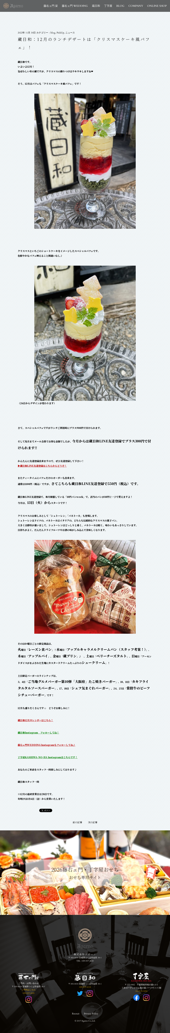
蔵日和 (96, 6)
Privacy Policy (91, 1013)
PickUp (60, 32)
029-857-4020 (88, 960)
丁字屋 (108, 6)
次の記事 (92, 822)
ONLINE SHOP (157, 6)
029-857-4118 (85, 987)
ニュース (70, 32)
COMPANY (135, 6)
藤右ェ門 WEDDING (75, 6)
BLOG (120, 6)
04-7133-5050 (141, 991)
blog (53, 32)
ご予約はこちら (28, 989)
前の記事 (77, 822)
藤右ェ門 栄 (51, 6)
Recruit (75, 1013)
